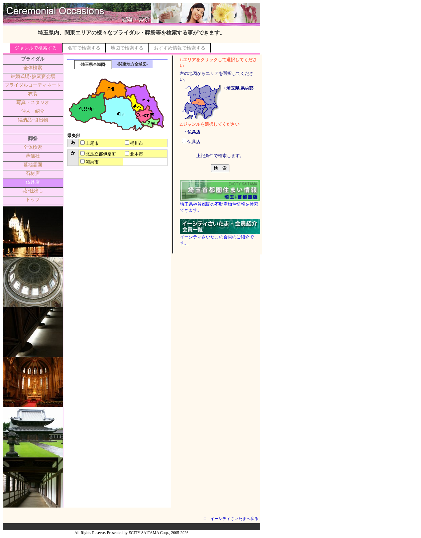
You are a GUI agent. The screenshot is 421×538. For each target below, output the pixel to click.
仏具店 (33, 182)
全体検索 (32, 67)
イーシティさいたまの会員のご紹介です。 (220, 237)
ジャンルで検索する (36, 47)
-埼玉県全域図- (93, 64)
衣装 (32, 93)
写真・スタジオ (32, 102)
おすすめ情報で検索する (179, 47)
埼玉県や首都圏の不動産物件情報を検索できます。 (220, 205)
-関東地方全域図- (132, 64)
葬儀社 (33, 155)
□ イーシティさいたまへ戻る (231, 518)
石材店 (33, 173)
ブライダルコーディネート (33, 85)
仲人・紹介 (32, 111)
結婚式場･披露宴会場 (33, 76)
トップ (33, 199)
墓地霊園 (32, 164)
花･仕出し (32, 190)
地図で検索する (127, 47)
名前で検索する (84, 47)
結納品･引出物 (33, 119)
